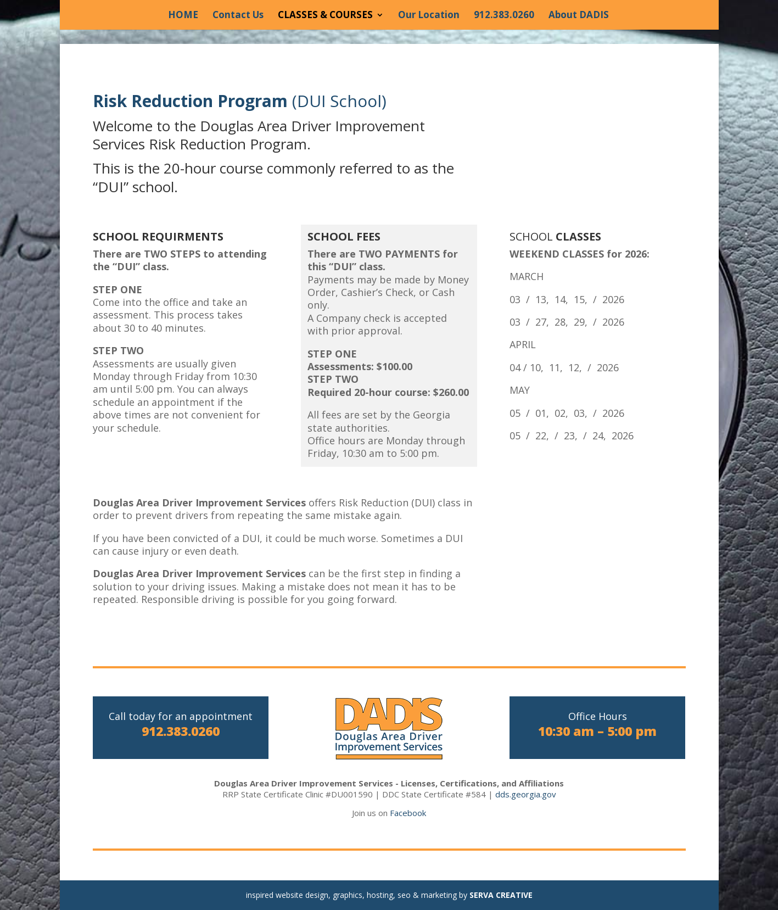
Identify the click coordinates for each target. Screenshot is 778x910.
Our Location (429, 16)
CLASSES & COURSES (325, 16)
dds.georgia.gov (525, 794)
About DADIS (578, 16)
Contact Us (238, 16)
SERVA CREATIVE (501, 895)
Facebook (408, 812)
